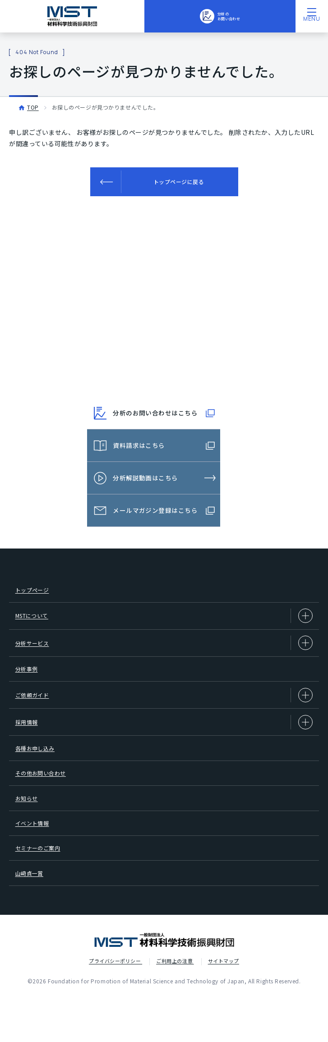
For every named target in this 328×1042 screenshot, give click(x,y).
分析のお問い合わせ (219, 16)
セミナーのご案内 (42, 886)
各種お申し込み (39, 769)
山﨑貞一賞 (32, 916)
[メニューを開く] (312, 16)
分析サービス (164, 652)
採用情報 (164, 740)
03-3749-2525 (171, 376)
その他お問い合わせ (45, 798)
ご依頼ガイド (164, 711)
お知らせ (29, 828)
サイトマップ (223, 1006)
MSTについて (164, 623)
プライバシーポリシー (115, 1006)
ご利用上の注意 (175, 1006)
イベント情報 (35, 857)
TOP (33, 107)
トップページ (35, 593)
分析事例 (29, 681)
